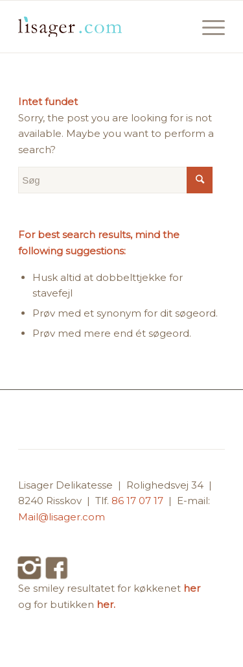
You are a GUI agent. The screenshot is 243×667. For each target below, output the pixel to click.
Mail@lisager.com (61, 517)
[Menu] (207, 27)
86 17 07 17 (138, 500)
